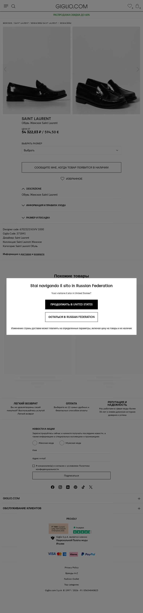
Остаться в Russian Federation (71, 317)
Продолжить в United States (72, 304)
